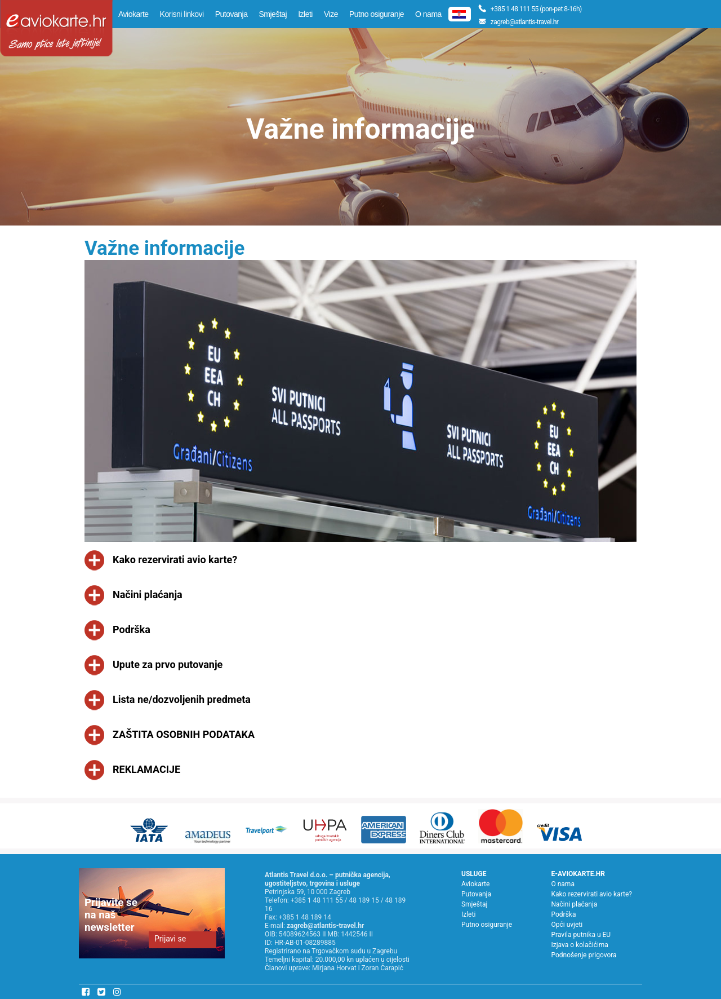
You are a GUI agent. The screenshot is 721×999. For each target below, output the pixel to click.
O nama (428, 14)
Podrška (563, 914)
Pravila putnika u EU (581, 935)
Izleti (305, 14)
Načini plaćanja (574, 904)
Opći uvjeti (566, 925)
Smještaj (273, 14)
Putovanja (231, 14)
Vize (331, 14)
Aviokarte (133, 14)
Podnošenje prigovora (583, 955)
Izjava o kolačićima (579, 945)
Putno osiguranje (376, 14)
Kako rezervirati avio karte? (591, 894)
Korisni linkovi (182, 14)
